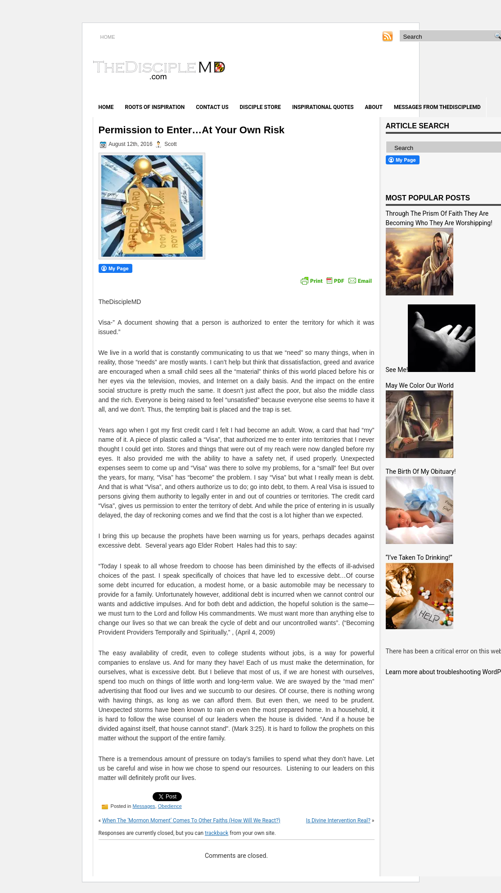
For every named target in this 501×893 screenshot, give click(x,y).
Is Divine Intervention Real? (338, 820)
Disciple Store (260, 107)
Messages (143, 806)
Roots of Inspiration (155, 107)
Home (106, 107)
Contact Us (212, 107)
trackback (216, 833)
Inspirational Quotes (323, 107)
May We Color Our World (420, 385)
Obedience (170, 806)
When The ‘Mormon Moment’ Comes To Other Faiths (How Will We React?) (191, 820)
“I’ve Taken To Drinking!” (419, 557)
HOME (107, 37)
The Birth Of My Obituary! (421, 471)
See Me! (397, 369)
